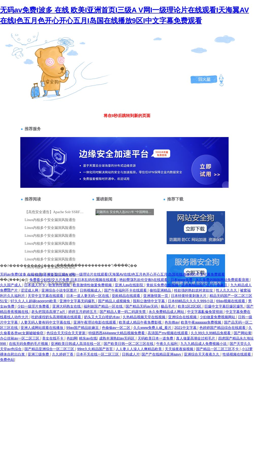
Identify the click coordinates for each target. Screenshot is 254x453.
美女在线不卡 (53, 338)
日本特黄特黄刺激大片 (189, 296)
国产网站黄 (242, 333)
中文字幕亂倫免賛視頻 (205, 312)
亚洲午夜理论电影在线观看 (95, 322)
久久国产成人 (11, 285)
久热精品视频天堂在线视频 (144, 317)
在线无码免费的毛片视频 (29, 344)
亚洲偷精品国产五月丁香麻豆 (204, 285)
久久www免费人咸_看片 (152, 328)
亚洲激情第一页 (156, 296)
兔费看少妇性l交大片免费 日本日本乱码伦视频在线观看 (73, 280)
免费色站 (7, 360)
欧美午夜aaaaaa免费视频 (201, 322)
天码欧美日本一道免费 (156, 338)
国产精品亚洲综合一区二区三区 (49, 349)
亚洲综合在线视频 (183, 317)
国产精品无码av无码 (142, 306)
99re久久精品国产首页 (95, 349)
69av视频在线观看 (231, 301)
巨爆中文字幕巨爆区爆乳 (224, 306)
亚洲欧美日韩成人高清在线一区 (76, 344)
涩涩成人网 (30, 290)
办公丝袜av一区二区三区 (20, 338)
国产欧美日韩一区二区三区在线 (129, 344)
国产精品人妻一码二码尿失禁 (123, 312)
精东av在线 (88, 338)
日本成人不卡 (35, 285)
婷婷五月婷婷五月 (83, 312)
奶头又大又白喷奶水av (102, 317)
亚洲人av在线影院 (130, 285)
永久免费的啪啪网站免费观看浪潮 (222, 280)
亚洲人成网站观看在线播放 (42, 328)
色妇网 (72, 338)
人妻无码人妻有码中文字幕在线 (46, 322)
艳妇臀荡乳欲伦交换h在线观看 (144, 280)
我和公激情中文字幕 (149, 301)
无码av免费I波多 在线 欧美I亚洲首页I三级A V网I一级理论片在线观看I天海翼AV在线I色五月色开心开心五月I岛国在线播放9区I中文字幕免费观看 (112, 274)
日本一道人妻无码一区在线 (88, 296)
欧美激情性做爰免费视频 (93, 285)
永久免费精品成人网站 (167, 312)
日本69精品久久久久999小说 (191, 301)
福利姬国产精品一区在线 (104, 306)
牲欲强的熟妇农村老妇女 (194, 290)
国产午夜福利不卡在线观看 (126, 290)
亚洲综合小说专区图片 (59, 290)
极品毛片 (168, 306)
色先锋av (172, 322)
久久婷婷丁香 (63, 354)
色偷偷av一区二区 (117, 328)
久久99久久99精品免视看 (211, 333)
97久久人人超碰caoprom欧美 (34, 301)
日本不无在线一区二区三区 (98, 354)
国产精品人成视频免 (114, 301)
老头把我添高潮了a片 (48, 312)
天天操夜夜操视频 (179, 349)
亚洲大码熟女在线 (67, 306)
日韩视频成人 (91, 290)
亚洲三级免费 (39, 354)
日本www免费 (181, 280)
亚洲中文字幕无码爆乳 (77, 301)
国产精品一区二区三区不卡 (218, 349)
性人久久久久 (227, 290)
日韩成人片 (131, 354)
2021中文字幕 (185, 328)
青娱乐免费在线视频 (162, 285)
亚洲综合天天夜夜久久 (202, 354)
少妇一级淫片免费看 (33, 306)
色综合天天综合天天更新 (66, 333)
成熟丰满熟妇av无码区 (117, 338)
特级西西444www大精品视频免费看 (117, 333)
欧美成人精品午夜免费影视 (141, 322)
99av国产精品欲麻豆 (83, 328)
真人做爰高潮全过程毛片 (196, 338)
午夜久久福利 (167, 344)
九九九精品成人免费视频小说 (204, 344)
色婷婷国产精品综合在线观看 (223, 328)
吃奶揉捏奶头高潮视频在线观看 (56, 317)
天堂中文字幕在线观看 (46, 296)
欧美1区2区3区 (190, 306)
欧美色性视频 (60, 285)
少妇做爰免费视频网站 (218, 317)
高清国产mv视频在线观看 (168, 333)
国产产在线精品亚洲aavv (161, 354)
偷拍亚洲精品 (161, 290)
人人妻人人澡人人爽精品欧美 (139, 349)
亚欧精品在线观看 (126, 296)
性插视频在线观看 (237, 354)
